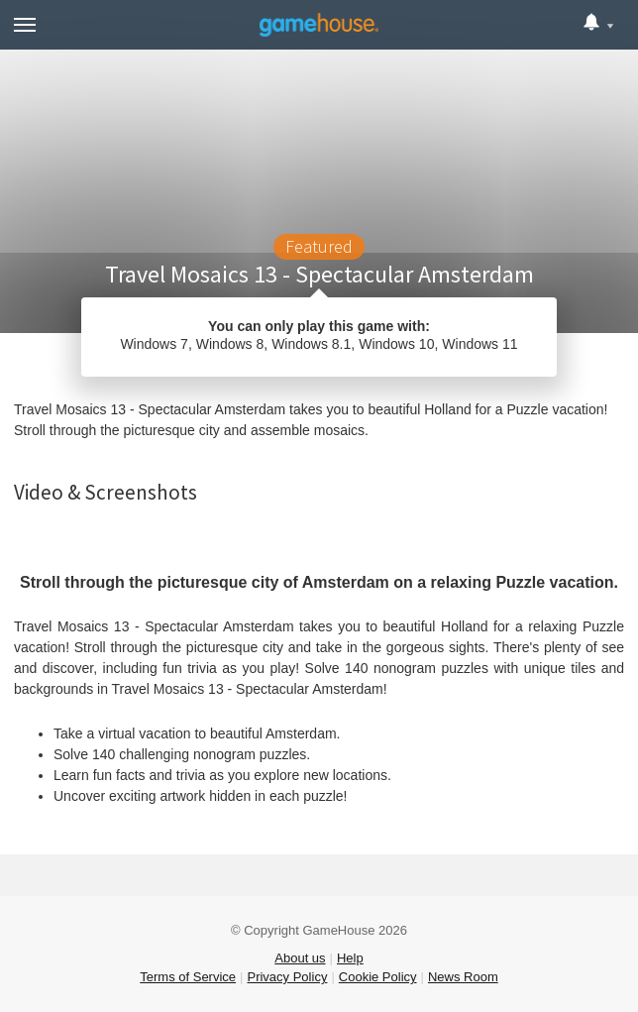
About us (299, 958)
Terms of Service (188, 976)
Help (350, 958)
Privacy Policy (287, 976)
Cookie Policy (378, 976)
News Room (463, 976)
